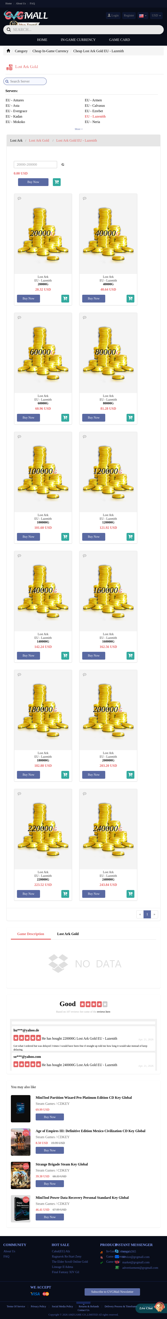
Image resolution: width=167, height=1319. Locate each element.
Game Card (119, 40)
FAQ (32, 3)
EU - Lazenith (95, 116)
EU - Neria (92, 122)
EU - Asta (12, 105)
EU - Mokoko (15, 122)
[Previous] (140, 914)
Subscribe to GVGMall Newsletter (112, 1291)
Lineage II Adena (62, 1267)
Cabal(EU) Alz (61, 1251)
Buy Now (33, 182)
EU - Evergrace (16, 111)
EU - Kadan (14, 116)
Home (8, 3)
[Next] (154, 914)
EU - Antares (15, 100)
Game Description (30, 934)
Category (21, 51)
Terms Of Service (16, 1306)
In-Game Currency (78, 40)
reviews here (103, 1011)
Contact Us (83, 1310)
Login (113, 15)
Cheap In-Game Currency (50, 51)
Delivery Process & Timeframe (121, 1306)
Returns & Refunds (89, 1306)
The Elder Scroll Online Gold (70, 1261)
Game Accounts (112, 1256)
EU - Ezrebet (94, 111)
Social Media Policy (62, 1306)
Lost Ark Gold (68, 934)
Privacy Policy (39, 1306)
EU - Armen (93, 100)
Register (129, 15)
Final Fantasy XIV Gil (65, 1272)
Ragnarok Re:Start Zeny (67, 1256)
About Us (21, 3)
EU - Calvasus (95, 105)
